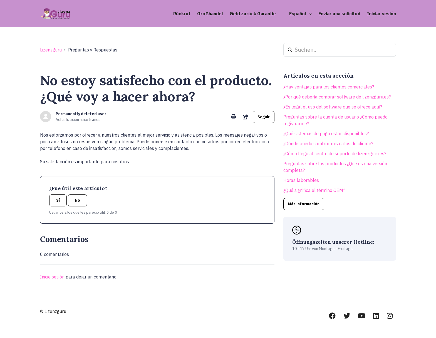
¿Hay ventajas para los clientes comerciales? (328, 87)
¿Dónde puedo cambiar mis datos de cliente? (328, 143)
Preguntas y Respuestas (92, 50)
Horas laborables (301, 180)
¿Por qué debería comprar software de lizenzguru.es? (337, 97)
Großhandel (210, 13)
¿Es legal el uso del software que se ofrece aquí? (332, 107)
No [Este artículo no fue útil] (77, 200)
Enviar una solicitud (339, 13)
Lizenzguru (51, 50)
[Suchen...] (339, 50)
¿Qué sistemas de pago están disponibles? (326, 133)
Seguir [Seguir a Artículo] (263, 116)
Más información (303, 203)
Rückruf (181, 13)
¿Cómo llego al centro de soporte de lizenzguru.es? (334, 153)
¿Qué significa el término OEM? (314, 190)
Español (298, 13)
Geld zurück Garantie (253, 13)
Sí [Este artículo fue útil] (58, 200)
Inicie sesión (52, 277)
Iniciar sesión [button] (381, 13)
